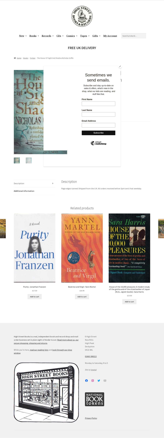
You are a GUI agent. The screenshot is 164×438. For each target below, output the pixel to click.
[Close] (120, 66)
